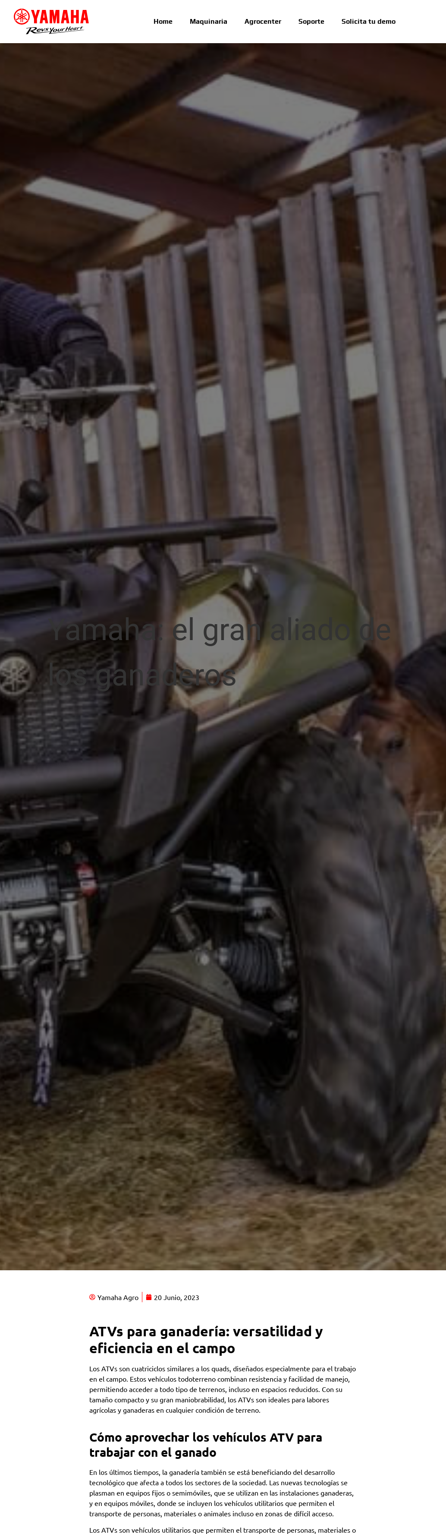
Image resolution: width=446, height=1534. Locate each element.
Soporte (311, 21)
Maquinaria (208, 21)
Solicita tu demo (369, 21)
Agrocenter (263, 21)
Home (163, 21)
